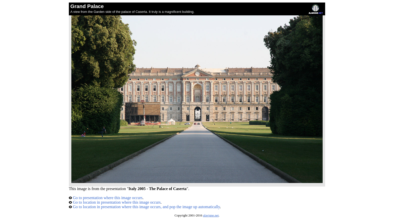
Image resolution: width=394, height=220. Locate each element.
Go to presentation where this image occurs (105, 198)
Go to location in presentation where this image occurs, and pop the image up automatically (144, 207)
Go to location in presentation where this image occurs (115, 202)
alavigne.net (211, 215)
